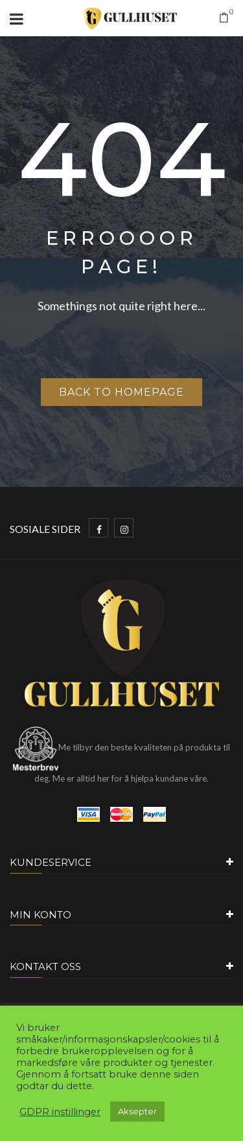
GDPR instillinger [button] (59, 1112)
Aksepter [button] (137, 1111)
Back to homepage (121, 392)
